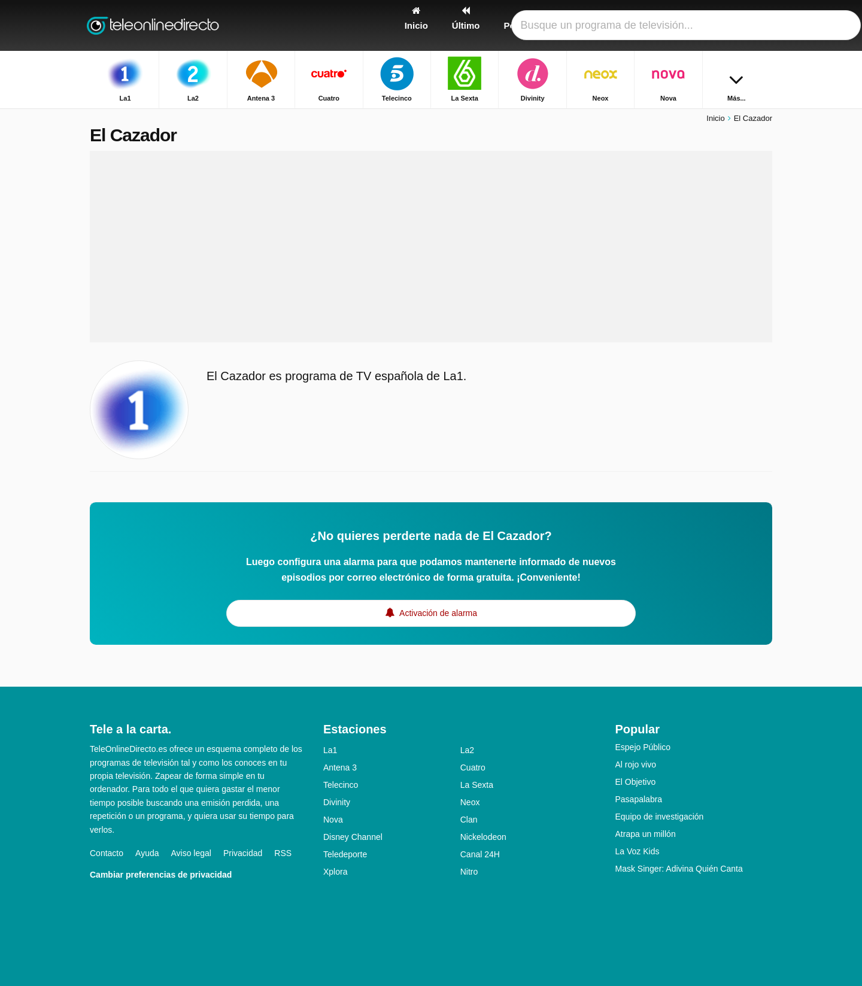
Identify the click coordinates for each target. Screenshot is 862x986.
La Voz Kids (637, 851)
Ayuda (147, 853)
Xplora (335, 871)
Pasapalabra (639, 799)
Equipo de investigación (659, 816)
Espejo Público (643, 747)
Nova (333, 819)
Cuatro (472, 767)
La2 (467, 750)
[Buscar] (759, 25)
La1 (330, 750)
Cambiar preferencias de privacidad (161, 874)
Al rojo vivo (635, 764)
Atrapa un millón (645, 834)
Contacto (106, 853)
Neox (470, 802)
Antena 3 (340, 767)
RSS (283, 853)
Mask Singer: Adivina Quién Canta (679, 868)
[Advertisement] (431, 246)
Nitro (469, 871)
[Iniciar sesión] (719, 25)
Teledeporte (345, 854)
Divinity (336, 802)
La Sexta (476, 785)
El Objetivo (635, 782)
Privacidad (242, 853)
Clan (469, 819)
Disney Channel (353, 837)
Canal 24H (480, 854)
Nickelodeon (483, 837)
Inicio (715, 118)
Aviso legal (191, 853)
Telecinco (340, 785)
